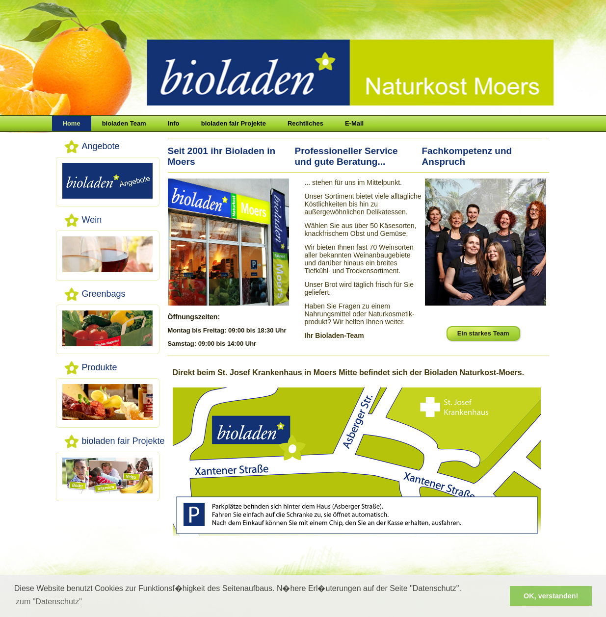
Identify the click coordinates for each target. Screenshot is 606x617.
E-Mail (354, 123)
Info (174, 123)
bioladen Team (124, 123)
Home (71, 123)
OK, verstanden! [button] (551, 596)
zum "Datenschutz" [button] (49, 601)
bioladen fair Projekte (233, 123)
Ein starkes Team (483, 333)
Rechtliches (305, 123)
